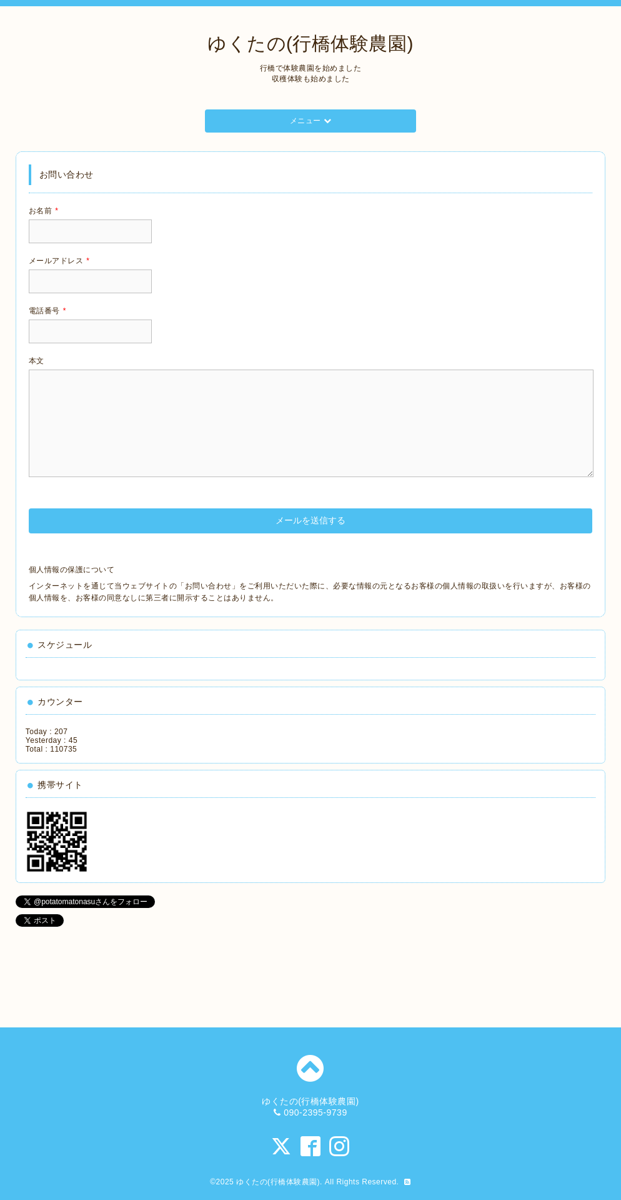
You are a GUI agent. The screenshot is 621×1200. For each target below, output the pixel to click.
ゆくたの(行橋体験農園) (310, 43)
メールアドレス (59, 260)
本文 (36, 360)
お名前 (44, 210)
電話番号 (47, 310)
